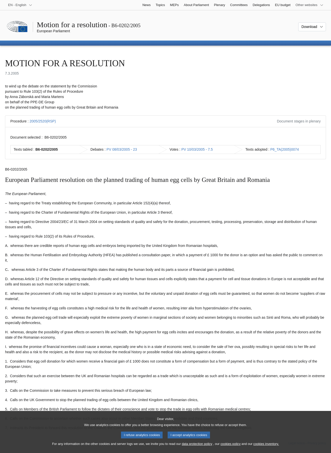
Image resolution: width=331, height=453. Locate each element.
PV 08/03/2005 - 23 (122, 149)
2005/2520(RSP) (42, 121)
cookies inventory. (266, 447)
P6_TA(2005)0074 (284, 149)
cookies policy (231, 447)
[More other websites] (309, 5)
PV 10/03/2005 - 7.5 (197, 149)
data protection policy (197, 447)
